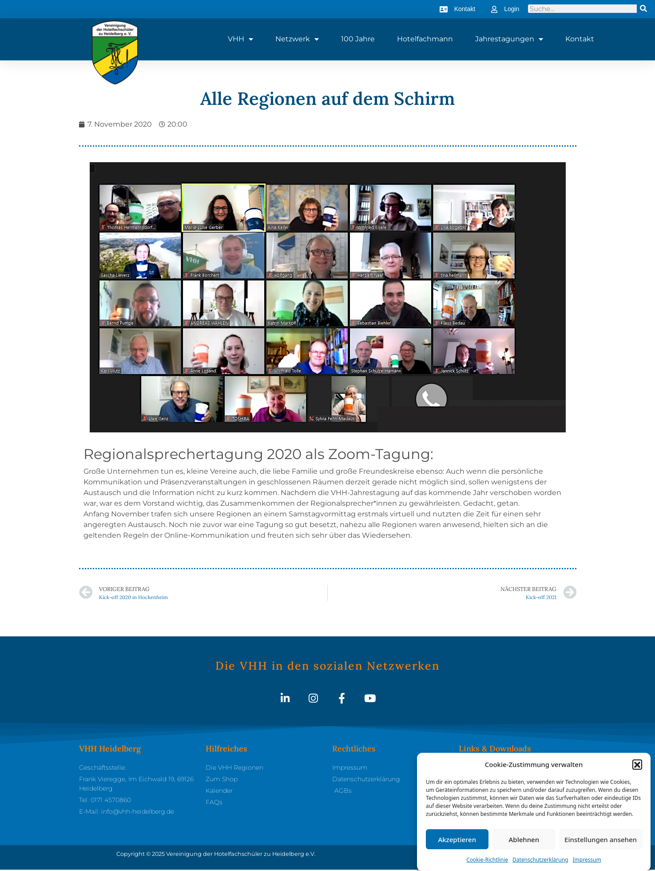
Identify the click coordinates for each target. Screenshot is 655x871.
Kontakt (579, 39)
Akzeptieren (457, 840)
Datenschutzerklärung (540, 860)
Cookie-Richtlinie (487, 860)
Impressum (586, 860)
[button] (637, 765)
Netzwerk (297, 39)
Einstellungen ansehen (600, 840)
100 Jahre (358, 39)
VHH (240, 39)
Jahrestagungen (509, 39)
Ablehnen (524, 840)
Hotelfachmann (425, 39)
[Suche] (643, 8)
